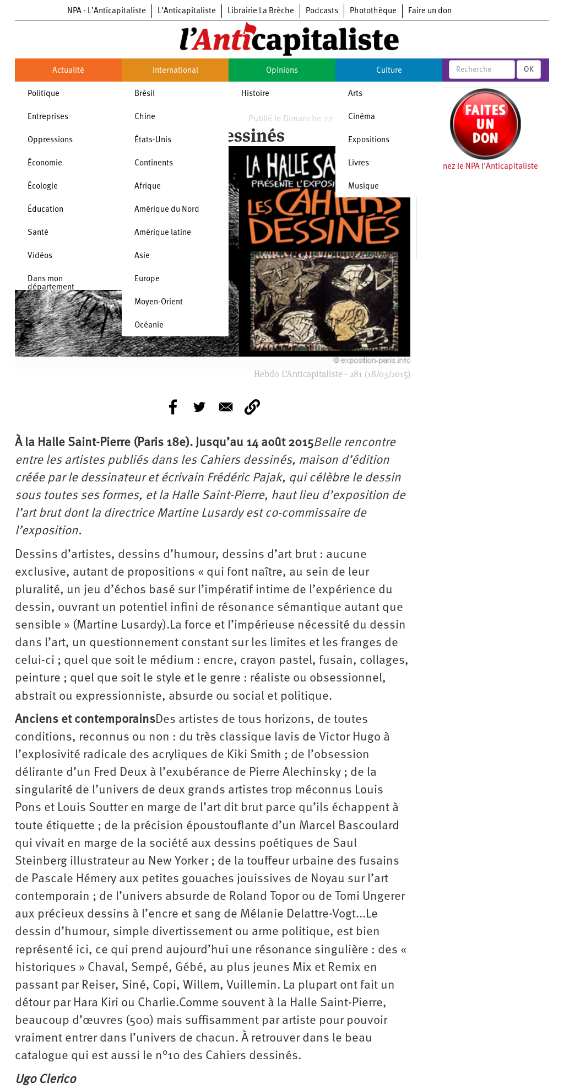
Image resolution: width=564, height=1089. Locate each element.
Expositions (368, 140)
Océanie (149, 325)
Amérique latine (162, 233)
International (175, 71)
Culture (389, 71)
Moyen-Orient (158, 302)
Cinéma (361, 117)
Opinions (282, 71)
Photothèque (373, 11)
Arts (355, 94)
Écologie (43, 187)
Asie (142, 256)
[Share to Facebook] (173, 407)
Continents (153, 163)
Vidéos (40, 256)
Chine (144, 117)
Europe (147, 279)
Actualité (68, 71)
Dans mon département (51, 283)
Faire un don (430, 11)
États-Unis (152, 140)
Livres (358, 163)
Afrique (147, 187)
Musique (363, 187)
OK (529, 69)
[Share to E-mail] (226, 407)
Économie (45, 163)
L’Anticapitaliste (187, 11)
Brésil (144, 94)
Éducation (45, 210)
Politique (43, 94)
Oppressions (50, 140)
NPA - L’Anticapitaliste (106, 11)
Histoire (255, 94)
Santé (38, 233)
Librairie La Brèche (260, 11)
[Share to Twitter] (199, 407)
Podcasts (322, 11)
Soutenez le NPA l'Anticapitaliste (480, 167)
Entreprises (48, 117)
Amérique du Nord (166, 210)
